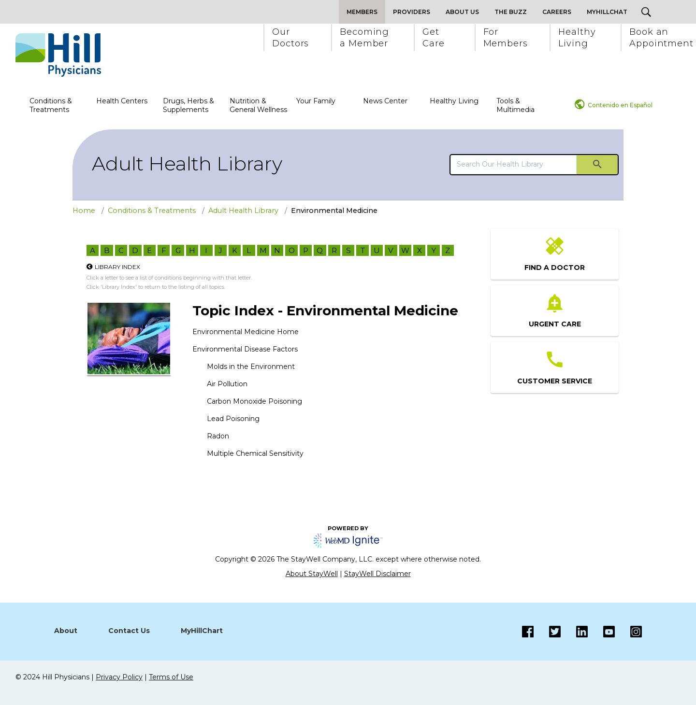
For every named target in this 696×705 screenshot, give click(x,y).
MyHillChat (607, 11)
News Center (385, 101)
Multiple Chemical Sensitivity (255, 453)
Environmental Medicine (334, 210)
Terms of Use (171, 677)
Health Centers (121, 101)
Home (83, 210)
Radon (218, 436)
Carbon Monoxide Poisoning (254, 401)
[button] (290, 37)
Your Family (315, 101)
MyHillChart (202, 630)
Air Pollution (227, 384)
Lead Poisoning (233, 418)
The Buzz (510, 11)
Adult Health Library (187, 163)
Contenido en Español (620, 105)
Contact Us (129, 630)
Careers (556, 11)
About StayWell (312, 573)
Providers (411, 11)
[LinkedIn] (574, 631)
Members (362, 11)
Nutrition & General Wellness (258, 105)
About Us (462, 11)
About (65, 630)
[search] (513, 164)
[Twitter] (547, 631)
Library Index (117, 266)
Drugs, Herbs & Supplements (188, 105)
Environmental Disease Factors (245, 349)
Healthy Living (454, 101)
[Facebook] (528, 631)
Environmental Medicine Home (245, 331)
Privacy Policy (119, 677)
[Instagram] (601, 631)
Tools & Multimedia (515, 105)
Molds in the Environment (251, 366)
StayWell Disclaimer (377, 573)
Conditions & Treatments (50, 105)
